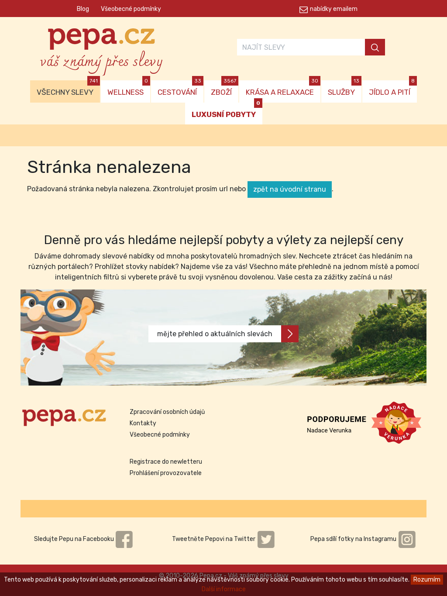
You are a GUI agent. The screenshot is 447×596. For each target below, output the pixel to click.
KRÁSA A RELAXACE (283, 88)
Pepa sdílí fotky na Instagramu (363, 539)
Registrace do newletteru (166, 461)
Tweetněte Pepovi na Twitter (223, 539)
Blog (83, 9)
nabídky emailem (334, 9)
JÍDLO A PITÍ (393, 88)
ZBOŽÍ (224, 88)
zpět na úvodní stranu (289, 189)
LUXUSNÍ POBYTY (227, 111)
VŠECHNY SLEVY (68, 88)
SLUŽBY (344, 88)
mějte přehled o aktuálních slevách (228, 333)
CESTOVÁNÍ (180, 88)
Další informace (224, 589)
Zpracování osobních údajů (167, 412)
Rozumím (426, 579)
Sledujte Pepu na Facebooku (84, 539)
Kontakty (143, 423)
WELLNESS (128, 88)
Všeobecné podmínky (131, 9)
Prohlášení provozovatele (166, 473)
